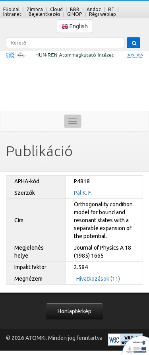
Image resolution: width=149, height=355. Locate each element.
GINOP (74, 14)
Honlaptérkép (74, 311)
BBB (74, 9)
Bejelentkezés (44, 14)
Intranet (12, 14)
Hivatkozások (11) (98, 278)
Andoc (94, 9)
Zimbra (35, 9)
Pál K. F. (83, 193)
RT (111, 9)
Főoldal (11, 9)
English (75, 26)
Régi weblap (102, 14)
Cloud (56, 9)
